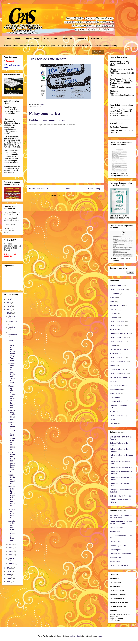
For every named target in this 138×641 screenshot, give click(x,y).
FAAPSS (113, 298)
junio (11, 548)
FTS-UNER (114, 329)
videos (112, 365)
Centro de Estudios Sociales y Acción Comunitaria (121, 523)
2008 (9, 578)
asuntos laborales (117, 305)
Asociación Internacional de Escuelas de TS (120, 516)
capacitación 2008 (117, 321)
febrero (12, 564)
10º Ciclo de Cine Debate (11, 513)
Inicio (68, 189)
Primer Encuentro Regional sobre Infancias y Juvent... (11, 461)
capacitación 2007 (117, 415)
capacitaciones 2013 (118, 337)
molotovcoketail (75, 636)
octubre (12, 327)
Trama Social (115, 562)
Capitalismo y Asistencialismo (11, 414)
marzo (11, 558)
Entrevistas (67, 38)
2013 (9, 310)
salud (112, 302)
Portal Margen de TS (118, 546)
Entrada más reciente (38, 189)
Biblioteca (81, 38)
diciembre (12, 316)
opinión (113, 345)
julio (10, 544)
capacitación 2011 (117, 341)
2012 (9, 313)
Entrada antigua (95, 189)
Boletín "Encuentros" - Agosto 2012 (11, 428)
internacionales (116, 389)
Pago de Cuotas (32, 38)
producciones (115, 397)
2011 (9, 568)
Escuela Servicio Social (119, 349)
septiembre (12, 335)
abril (11, 555)
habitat (112, 419)
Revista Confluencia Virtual (120, 554)
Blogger (100, 636)
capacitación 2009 (117, 289)
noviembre (13, 321)
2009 (9, 575)
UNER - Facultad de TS (119, 566)
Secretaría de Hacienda (119, 385)
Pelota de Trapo (116, 542)
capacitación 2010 (117, 325)
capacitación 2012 (117, 357)
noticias (39, 107)
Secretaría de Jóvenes (119, 377)
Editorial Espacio (116, 528)
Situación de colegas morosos (11, 443)
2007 (9, 582)
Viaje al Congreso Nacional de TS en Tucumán (11, 352)
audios (112, 411)
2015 (9, 303)
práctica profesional (117, 401)
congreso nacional (117, 369)
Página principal (13, 38)
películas (113, 423)
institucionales (115, 285)
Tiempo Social (115, 558)
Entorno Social (115, 532)
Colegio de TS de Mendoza (120, 496)
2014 (9, 306)
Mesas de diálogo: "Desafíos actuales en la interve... (11, 396)
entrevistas (114, 353)
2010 (9, 571)
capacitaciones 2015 (118, 373)
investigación (115, 393)
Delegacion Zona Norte (119, 333)
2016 (9, 299)
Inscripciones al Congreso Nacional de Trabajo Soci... (11, 373)
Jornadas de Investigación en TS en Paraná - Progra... (11, 530)
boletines (113, 317)
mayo (11, 551)
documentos (115, 293)
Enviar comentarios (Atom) (70, 195)
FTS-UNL (113, 381)
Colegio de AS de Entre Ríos (121, 467)
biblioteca (113, 309)
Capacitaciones (50, 38)
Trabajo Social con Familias (11, 479)
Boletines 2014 (97, 38)
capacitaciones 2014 (118, 361)
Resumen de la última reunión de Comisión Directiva (11, 496)
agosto (11, 340)
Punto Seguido (116, 550)
